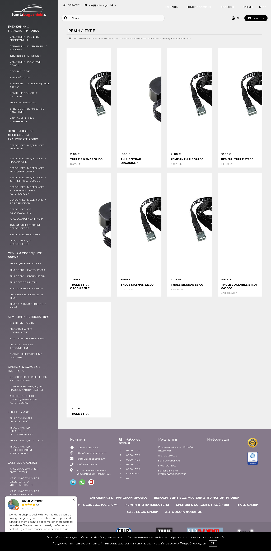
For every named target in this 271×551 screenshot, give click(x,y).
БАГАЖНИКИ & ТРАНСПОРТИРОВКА (93, 38)
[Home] (70, 38)
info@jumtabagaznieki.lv (102, 5)
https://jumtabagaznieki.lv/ (91, 453)
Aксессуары (168, 38)
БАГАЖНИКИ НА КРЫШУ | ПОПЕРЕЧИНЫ (137, 38)
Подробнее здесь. (193, 543)
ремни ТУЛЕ (184, 38)
